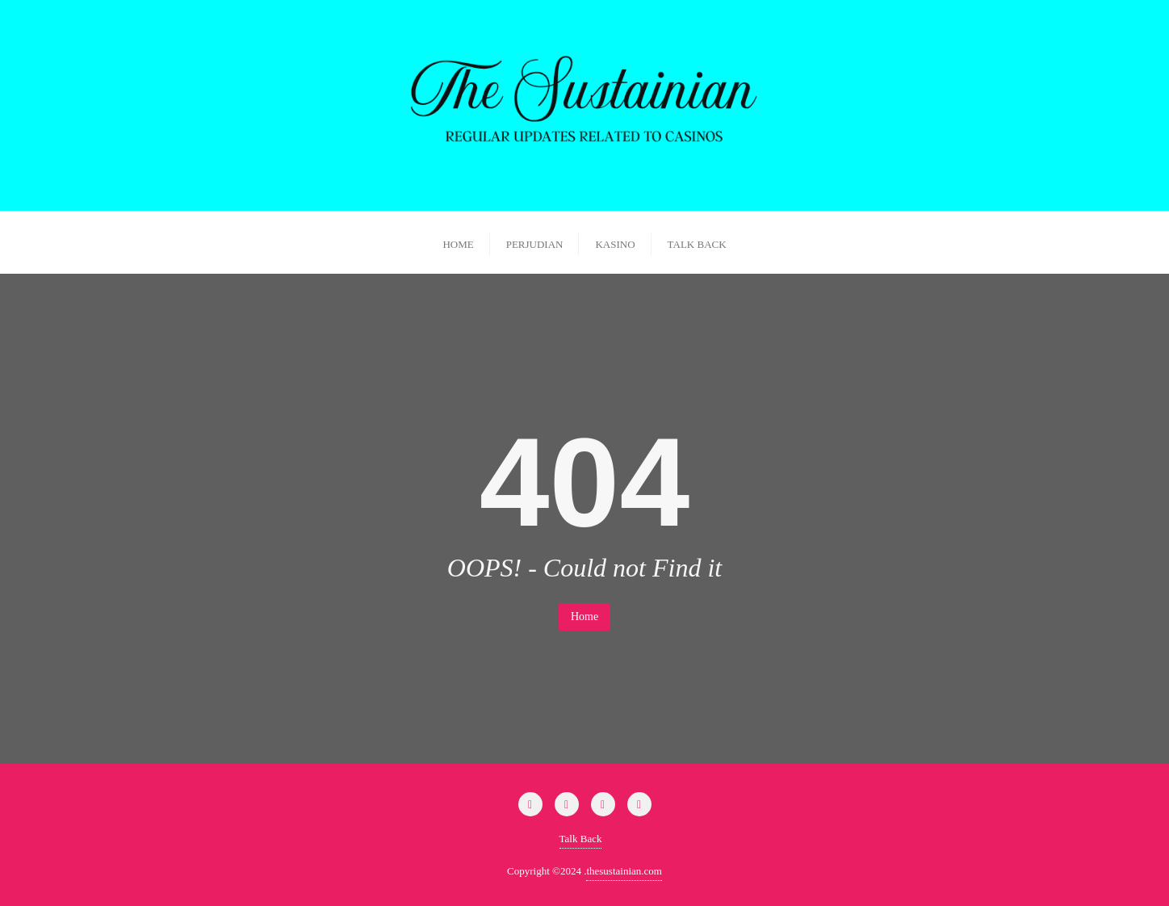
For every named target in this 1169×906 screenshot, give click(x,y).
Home (584, 616)
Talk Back (580, 839)
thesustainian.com (624, 871)
